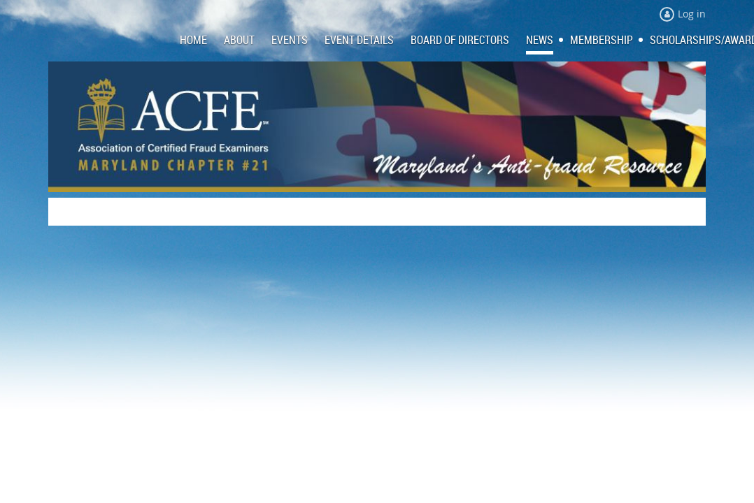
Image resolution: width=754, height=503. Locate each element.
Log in (692, 13)
